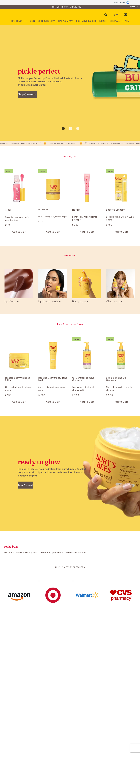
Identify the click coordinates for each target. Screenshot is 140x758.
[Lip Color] (19, 286)
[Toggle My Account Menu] (115, 14)
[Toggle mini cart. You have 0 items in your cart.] (125, 14)
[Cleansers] (121, 286)
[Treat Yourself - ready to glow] (25, 485)
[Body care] (87, 286)
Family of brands (119, 2)
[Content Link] (19, 595)
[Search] (105, 14)
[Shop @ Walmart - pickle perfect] (27, 94)
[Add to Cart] (19, 232)
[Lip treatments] (53, 286)
